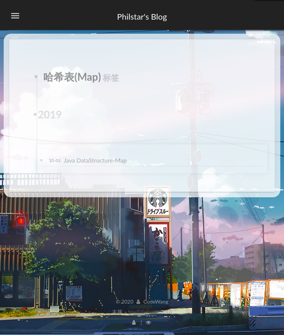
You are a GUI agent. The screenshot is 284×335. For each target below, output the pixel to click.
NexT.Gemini (142, 312)
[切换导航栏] (15, 16)
